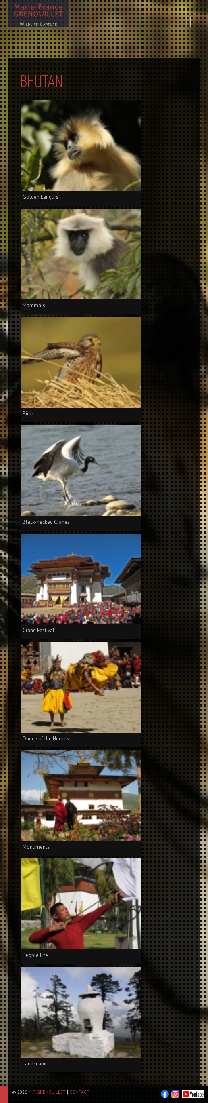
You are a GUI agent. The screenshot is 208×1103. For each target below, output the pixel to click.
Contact (79, 1092)
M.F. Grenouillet (47, 1092)
